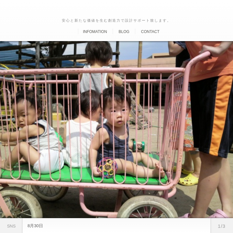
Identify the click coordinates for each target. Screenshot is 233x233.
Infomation (95, 31)
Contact (150, 31)
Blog (123, 31)
